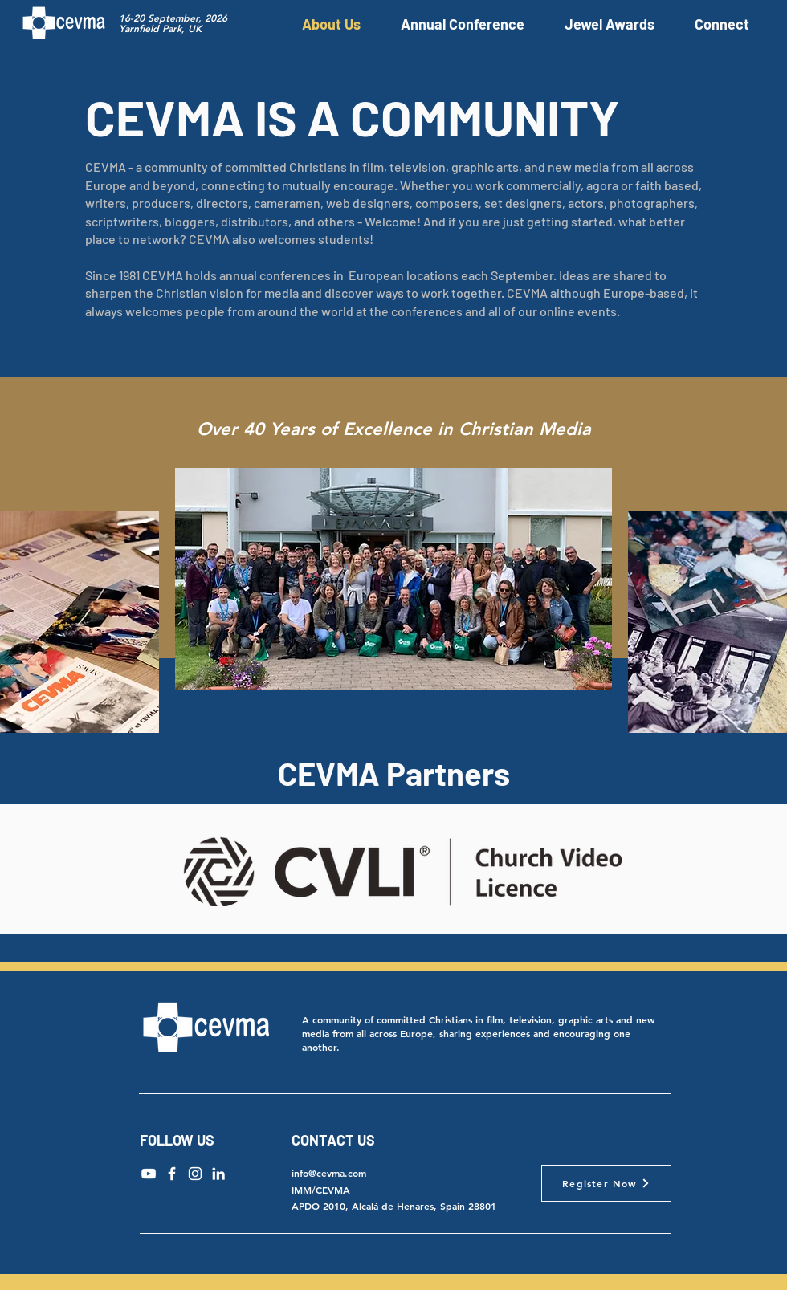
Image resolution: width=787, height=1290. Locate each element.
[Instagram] (195, 1173)
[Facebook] (172, 1173)
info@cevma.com (329, 1172)
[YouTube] (148, 1173)
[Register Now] (606, 1183)
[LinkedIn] (218, 1173)
